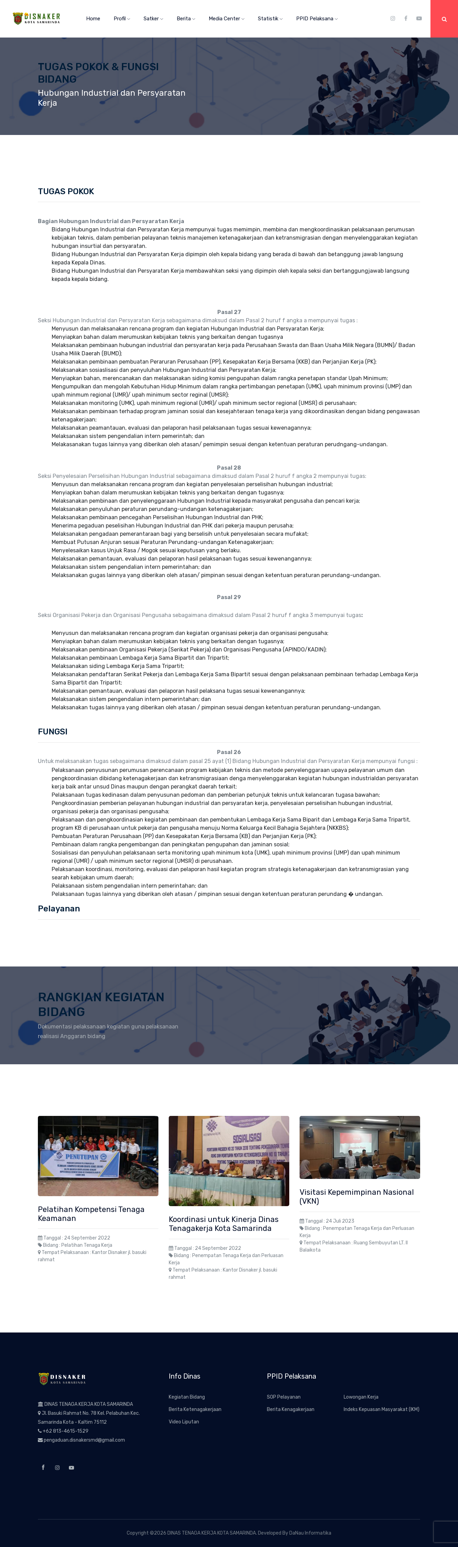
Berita (186, 18)
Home (93, 18)
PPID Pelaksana (317, 18)
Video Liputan (184, 1422)
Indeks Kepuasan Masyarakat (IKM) (381, 1409)
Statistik (270, 18)
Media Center (226, 18)
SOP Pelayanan (284, 1397)
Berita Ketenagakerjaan (195, 1409)
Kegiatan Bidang (187, 1397)
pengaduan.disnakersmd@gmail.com (84, 1440)
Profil (122, 18)
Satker (153, 18)
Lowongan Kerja (361, 1397)
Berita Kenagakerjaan (290, 1409)
